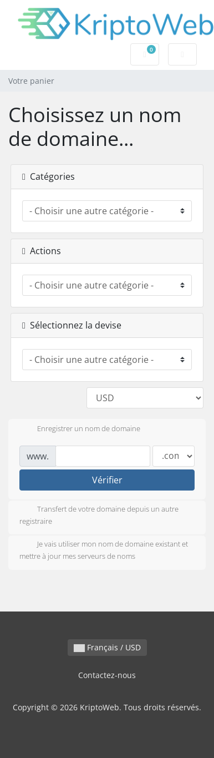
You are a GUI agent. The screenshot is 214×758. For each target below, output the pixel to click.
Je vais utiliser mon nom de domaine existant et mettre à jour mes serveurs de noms (103, 550)
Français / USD (107, 647)
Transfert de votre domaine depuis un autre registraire (99, 515)
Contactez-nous (107, 675)
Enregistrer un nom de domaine (79, 429)
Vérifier (107, 480)
